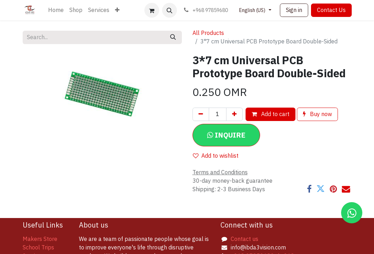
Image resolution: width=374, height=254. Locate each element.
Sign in (294, 10)
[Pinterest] (333, 189)
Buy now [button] (317, 114)
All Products (208, 33)
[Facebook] (309, 189)
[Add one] (234, 114)
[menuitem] (56, 10)
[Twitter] (320, 189)
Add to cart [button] (270, 114)
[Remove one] (200, 114)
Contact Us (331, 10)
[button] (169, 10)
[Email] (346, 189)
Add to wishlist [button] (215, 156)
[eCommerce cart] (151, 10)
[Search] (173, 37)
